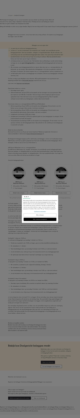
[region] (40, 209)
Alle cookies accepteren (40, 219)
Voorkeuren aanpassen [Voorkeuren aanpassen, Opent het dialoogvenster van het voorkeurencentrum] (40, 211)
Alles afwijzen (40, 215)
